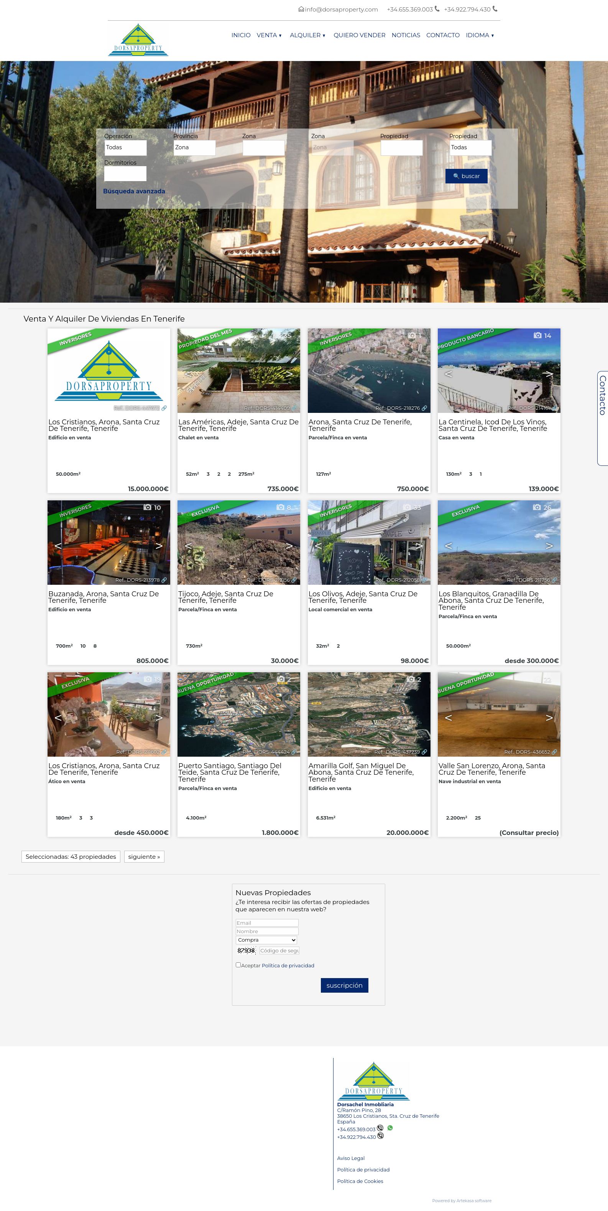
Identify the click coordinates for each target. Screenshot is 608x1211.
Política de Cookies (360, 1181)
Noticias (406, 35)
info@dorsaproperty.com (341, 9)
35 (281, 336)
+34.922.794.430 (360, 1137)
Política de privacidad (288, 965)
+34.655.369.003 (360, 1129)
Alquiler (307, 35)
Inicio (241, 35)
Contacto (443, 35)
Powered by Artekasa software (462, 1200)
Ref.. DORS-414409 (267, 408)
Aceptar (277, 965)
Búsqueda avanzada (134, 191)
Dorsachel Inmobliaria (365, 1104)
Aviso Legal (351, 1158)
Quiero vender (359, 35)
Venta (269, 35)
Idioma (480, 35)
